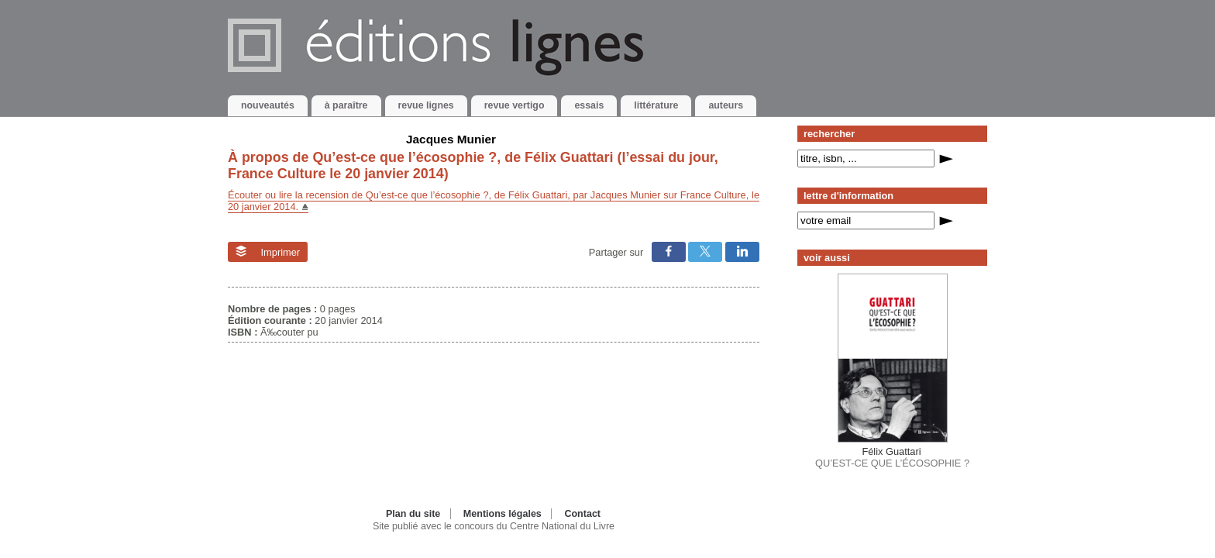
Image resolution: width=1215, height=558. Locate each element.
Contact (582, 513)
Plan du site (413, 513)
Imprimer (268, 252)
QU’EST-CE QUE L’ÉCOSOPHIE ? (892, 457)
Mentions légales (502, 513)
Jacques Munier (451, 139)
